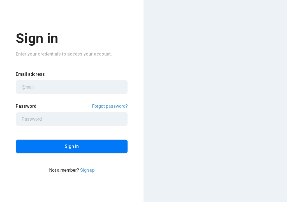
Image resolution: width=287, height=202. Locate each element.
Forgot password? (110, 106)
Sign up (87, 170)
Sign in (72, 146)
